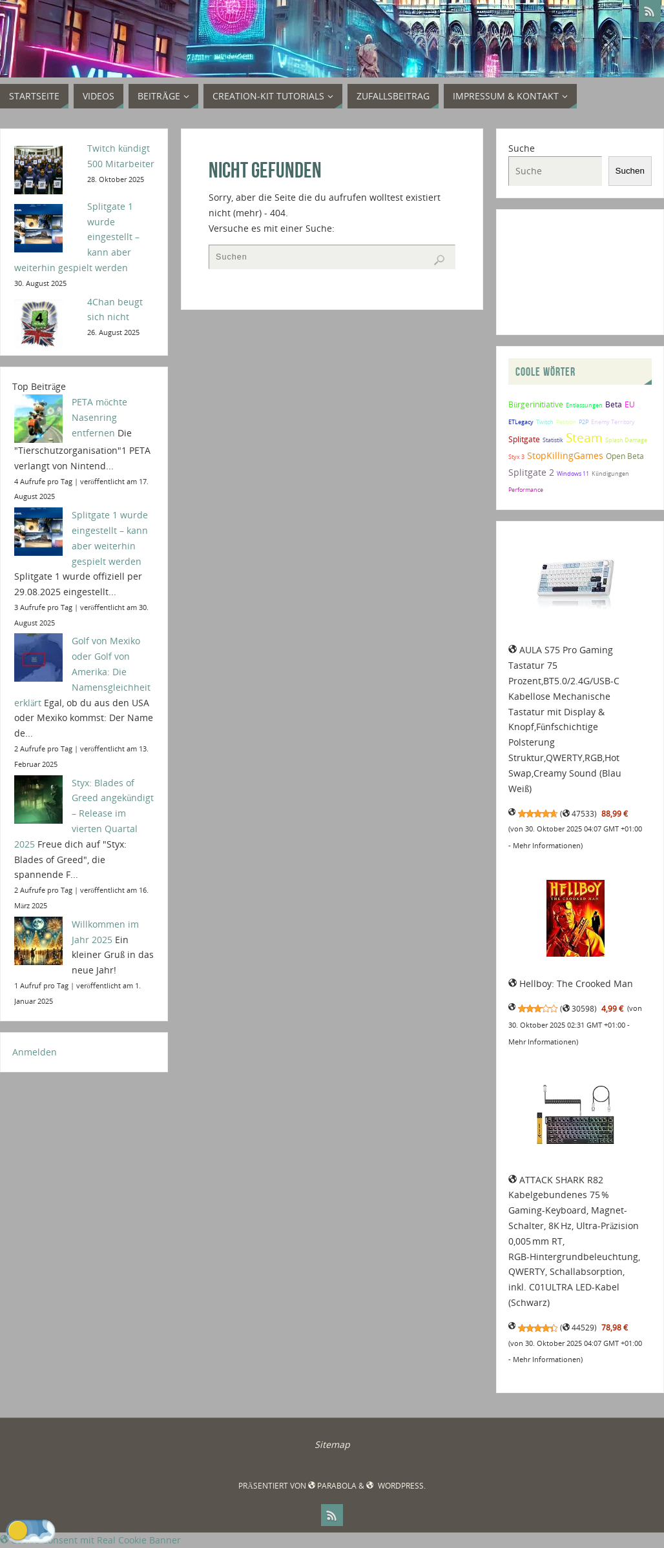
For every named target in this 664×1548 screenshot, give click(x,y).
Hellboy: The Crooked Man (570, 983)
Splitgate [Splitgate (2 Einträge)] (524, 439)
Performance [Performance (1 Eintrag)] (525, 489)
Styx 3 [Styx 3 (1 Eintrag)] (516, 457)
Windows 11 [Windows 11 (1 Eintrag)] (573, 473)
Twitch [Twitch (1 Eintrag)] (545, 422)
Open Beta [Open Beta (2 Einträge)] (625, 456)
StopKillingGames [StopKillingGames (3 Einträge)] (565, 455)
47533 (578, 813)
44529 (578, 1327)
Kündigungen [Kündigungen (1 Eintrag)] (610, 473)
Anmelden (34, 1052)
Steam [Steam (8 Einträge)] (584, 437)
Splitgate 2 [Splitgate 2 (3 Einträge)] (531, 472)
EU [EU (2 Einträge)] (630, 404)
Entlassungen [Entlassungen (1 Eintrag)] (584, 405)
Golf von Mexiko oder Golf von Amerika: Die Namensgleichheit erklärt (82, 671)
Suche (521, 148)
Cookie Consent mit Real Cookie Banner (90, 1540)
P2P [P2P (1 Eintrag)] (583, 422)
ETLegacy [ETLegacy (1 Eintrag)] (521, 422)
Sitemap (332, 1444)
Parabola (332, 1485)
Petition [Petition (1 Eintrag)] (566, 422)
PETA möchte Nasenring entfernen (99, 417)
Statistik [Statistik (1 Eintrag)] (553, 440)
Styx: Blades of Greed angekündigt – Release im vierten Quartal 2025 (84, 813)
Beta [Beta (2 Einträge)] (613, 404)
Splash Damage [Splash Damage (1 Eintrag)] (626, 440)
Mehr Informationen (547, 845)
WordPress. (395, 1485)
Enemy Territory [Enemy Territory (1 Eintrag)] (613, 422)
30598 (578, 1008)
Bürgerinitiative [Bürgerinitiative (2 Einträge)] (535, 404)
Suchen (630, 171)
